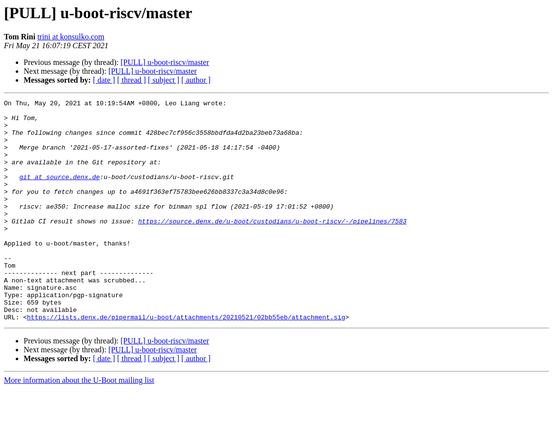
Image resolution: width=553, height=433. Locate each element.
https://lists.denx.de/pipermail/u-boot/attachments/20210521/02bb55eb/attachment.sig (186, 361)
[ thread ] (131, 80)
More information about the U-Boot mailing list (79, 424)
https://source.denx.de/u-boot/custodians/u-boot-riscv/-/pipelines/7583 (272, 246)
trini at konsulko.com (70, 36)
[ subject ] (163, 80)
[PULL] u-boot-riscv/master (164, 62)
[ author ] (196, 80)
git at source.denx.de (59, 192)
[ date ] (104, 80)
